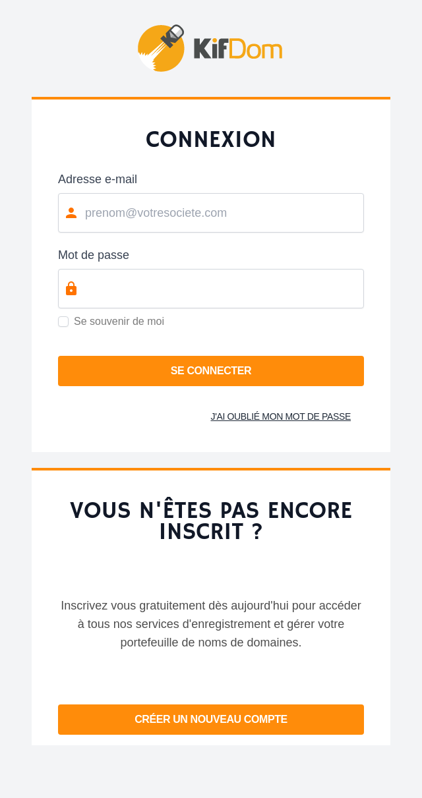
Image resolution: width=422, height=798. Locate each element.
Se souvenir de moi (119, 321)
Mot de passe (93, 255)
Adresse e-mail (97, 179)
